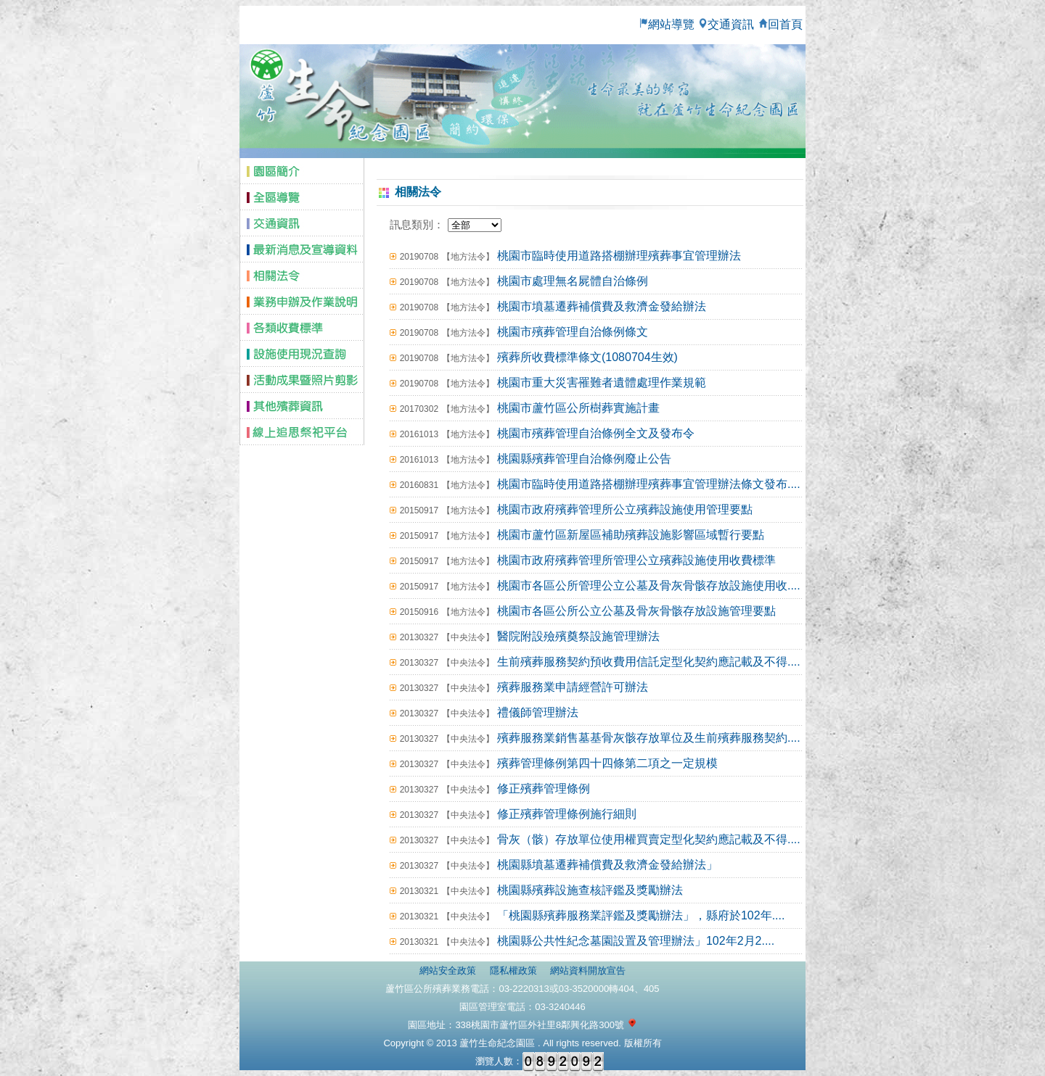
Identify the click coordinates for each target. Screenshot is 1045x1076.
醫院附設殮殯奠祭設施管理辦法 (578, 636)
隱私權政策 (513, 970)
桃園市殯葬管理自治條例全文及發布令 (595, 433)
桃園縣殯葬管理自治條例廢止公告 (584, 458)
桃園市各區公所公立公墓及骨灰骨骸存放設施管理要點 (636, 611)
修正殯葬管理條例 (543, 788)
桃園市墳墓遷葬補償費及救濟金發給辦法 (601, 306)
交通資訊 (725, 24)
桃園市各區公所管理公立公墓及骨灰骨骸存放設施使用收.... (648, 585)
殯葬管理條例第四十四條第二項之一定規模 (607, 763)
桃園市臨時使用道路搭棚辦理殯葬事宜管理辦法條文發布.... (648, 484)
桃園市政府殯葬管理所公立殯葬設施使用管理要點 (625, 509)
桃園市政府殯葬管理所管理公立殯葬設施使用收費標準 (636, 560)
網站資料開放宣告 (588, 970)
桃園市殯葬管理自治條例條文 (572, 332)
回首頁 (782, 24)
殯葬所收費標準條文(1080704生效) (587, 357)
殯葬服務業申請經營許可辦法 (572, 687)
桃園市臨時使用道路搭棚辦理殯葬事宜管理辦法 (619, 255)
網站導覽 (666, 24)
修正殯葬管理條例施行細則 (566, 814)
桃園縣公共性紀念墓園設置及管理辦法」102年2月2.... (635, 941)
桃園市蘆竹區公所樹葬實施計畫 (578, 408)
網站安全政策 (447, 970)
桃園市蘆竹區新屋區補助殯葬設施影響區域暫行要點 (630, 535)
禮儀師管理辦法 (537, 712)
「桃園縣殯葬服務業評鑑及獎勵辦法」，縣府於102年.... (640, 915)
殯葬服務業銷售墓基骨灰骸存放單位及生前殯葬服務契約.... (648, 738)
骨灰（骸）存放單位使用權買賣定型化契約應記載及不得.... (648, 839)
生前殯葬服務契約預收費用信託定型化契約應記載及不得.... (648, 661)
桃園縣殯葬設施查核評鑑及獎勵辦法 (590, 890)
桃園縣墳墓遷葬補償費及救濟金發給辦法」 (607, 864)
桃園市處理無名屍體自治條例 (572, 281)
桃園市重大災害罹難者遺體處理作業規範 (601, 382)
